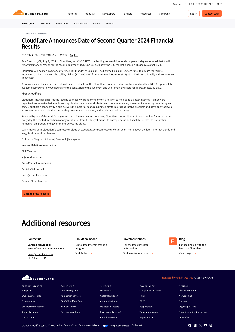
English (74, 55)
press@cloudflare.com (34, 175)
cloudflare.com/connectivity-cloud (100, 129)
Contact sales (211, 13)
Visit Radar (84, 253)
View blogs (187, 253)
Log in (193, 13)
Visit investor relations (138, 253)
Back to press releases (36, 193)
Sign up (177, 3)
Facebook (61, 139)
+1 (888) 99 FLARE (203, 277)
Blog (36, 139)
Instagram (74, 139)
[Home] (31, 13)
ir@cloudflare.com (32, 157)
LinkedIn (49, 139)
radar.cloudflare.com (45, 133)
